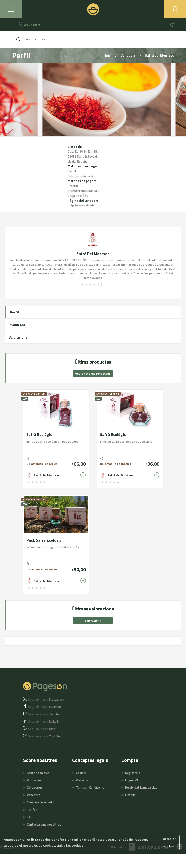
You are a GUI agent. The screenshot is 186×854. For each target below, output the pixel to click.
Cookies (81, 772)
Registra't (132, 772)
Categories (35, 787)
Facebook (45, 706)
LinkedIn (44, 721)
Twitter (44, 714)
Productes (17, 324)
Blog (42, 728)
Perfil (14, 312)
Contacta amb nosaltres (44, 824)
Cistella (130, 794)
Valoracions (18, 337)
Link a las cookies (70, 845)
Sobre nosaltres (38, 772)
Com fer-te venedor (41, 802)
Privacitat (83, 780)
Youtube (44, 736)
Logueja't (131, 780)
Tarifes (32, 809)
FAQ (30, 816)
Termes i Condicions (90, 787)
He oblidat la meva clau (141, 787)
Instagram (46, 699)
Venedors (128, 55)
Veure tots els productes (93, 373)
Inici (108, 55)
